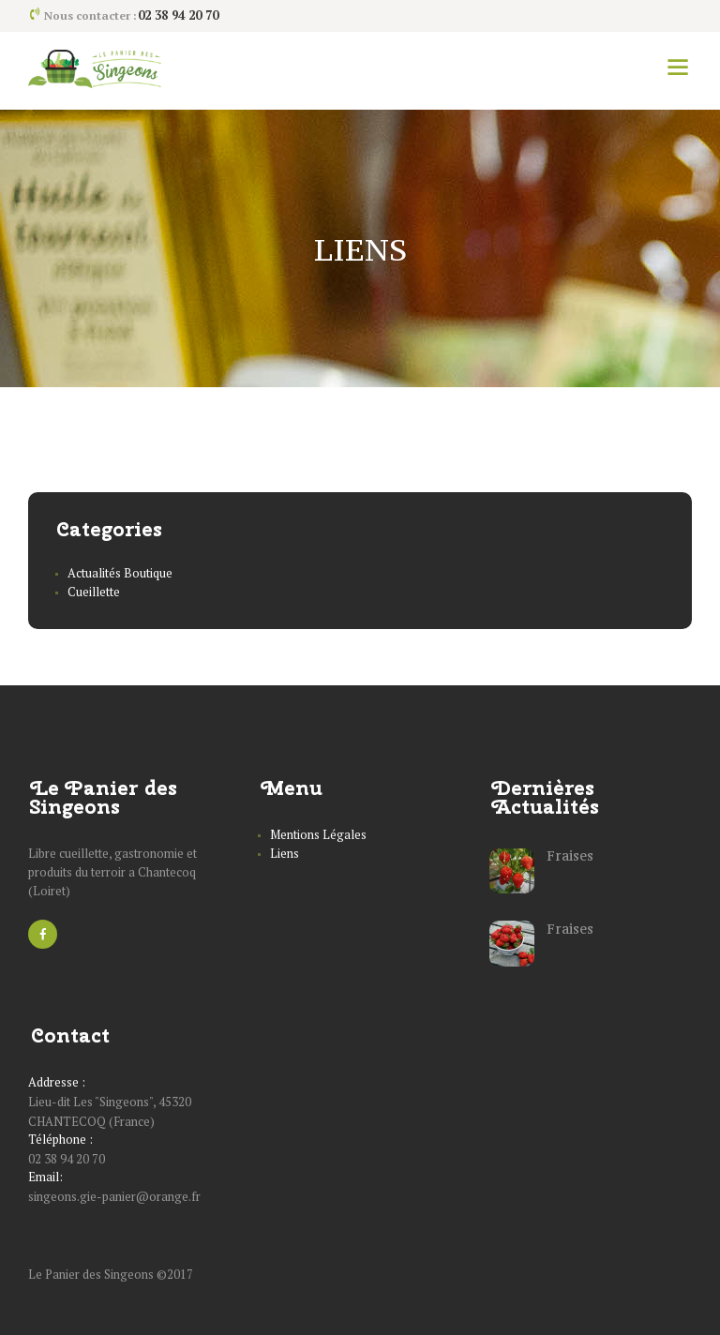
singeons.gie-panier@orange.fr (114, 1196)
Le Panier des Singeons (92, 1274)
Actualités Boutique (120, 572)
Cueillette (94, 591)
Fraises (570, 856)
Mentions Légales (318, 834)
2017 (180, 1274)
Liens (284, 853)
